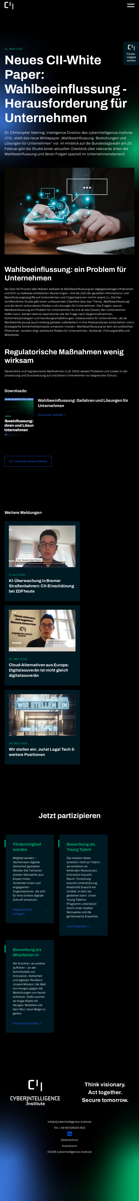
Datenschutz (69, 1139)
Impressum (69, 1145)
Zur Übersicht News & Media (28, 461)
